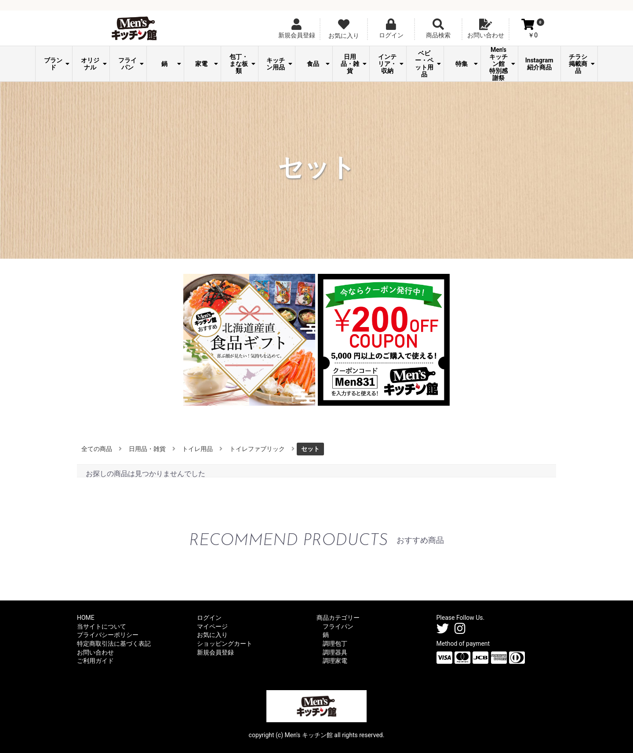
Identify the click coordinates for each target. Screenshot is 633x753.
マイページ (212, 626)
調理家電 (335, 660)
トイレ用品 (197, 448)
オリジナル (94, 64)
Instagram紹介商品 (539, 64)
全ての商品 (96, 448)
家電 (206, 63)
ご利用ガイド (95, 660)
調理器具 (335, 652)
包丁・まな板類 (242, 63)
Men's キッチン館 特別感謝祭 (502, 63)
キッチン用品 (279, 64)
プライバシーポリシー (107, 634)
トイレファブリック (257, 448)
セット (310, 448)
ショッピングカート (224, 643)
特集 (466, 63)
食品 (318, 63)
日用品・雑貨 (354, 63)
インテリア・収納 (391, 63)
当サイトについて (101, 626)
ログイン (209, 617)
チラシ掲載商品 (582, 63)
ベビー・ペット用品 (428, 64)
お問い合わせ (95, 652)
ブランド (57, 64)
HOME (86, 617)
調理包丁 (335, 643)
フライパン (131, 64)
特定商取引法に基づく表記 (114, 643)
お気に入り (212, 634)
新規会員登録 (215, 652)
